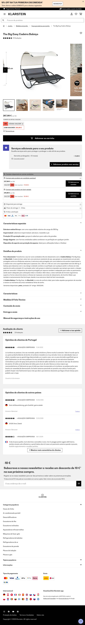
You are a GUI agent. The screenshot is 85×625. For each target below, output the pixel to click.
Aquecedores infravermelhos (13, 530)
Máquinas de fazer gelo (11, 534)
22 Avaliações (17, 38)
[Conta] (72, 14)
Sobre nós (40, 615)
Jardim (10, 26)
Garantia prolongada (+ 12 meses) (26, 156)
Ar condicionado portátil (11, 513)
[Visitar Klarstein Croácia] (8, 599)
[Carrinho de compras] (80, 14)
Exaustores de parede (11, 546)
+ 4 (76, 105)
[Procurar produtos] (42, 20)
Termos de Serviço (64, 598)
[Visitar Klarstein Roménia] (12, 599)
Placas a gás (7, 555)
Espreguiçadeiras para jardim (41, 26)
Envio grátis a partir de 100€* (72, 9)
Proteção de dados (10, 615)
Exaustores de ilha (9, 521)
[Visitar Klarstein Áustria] (8, 595)
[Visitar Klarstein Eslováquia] (30, 595)
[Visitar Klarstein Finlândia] (19, 599)
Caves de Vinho (8, 509)
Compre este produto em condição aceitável (21, 178)
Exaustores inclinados (11, 525)
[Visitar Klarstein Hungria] (38, 595)
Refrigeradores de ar (10, 542)
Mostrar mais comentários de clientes (45, 450)
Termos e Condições (27, 615)
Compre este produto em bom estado (18, 189)
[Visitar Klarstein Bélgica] (23, 599)
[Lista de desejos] (76, 14)
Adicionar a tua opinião (70, 330)
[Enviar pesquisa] (3, 20)
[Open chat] (80, 621)
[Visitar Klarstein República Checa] (34, 595)
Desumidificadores (9, 517)
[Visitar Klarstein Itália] (19, 595)
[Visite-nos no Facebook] (9, 611)
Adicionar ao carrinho (42, 138)
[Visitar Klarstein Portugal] (30, 599)
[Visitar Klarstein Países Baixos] (27, 599)
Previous (5, 70)
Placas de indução (9, 550)
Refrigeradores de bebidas (12, 538)
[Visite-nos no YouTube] (13, 611)
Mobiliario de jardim (22, 26)
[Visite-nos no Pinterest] (18, 611)
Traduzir (77, 411)
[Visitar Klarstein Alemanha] (4, 595)
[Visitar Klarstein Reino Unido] (27, 595)
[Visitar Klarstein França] (15, 595)
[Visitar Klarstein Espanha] (23, 595)
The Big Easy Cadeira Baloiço (62, 26)
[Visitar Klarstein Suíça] (12, 595)
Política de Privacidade (49, 598)
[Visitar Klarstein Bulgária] (15, 599)
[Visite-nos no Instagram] (4, 611)
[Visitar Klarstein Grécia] (38, 599)
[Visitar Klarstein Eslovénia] (34, 599)
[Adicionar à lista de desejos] (81, 33)
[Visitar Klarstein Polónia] (4, 599)
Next (80, 70)
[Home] (5, 26)
